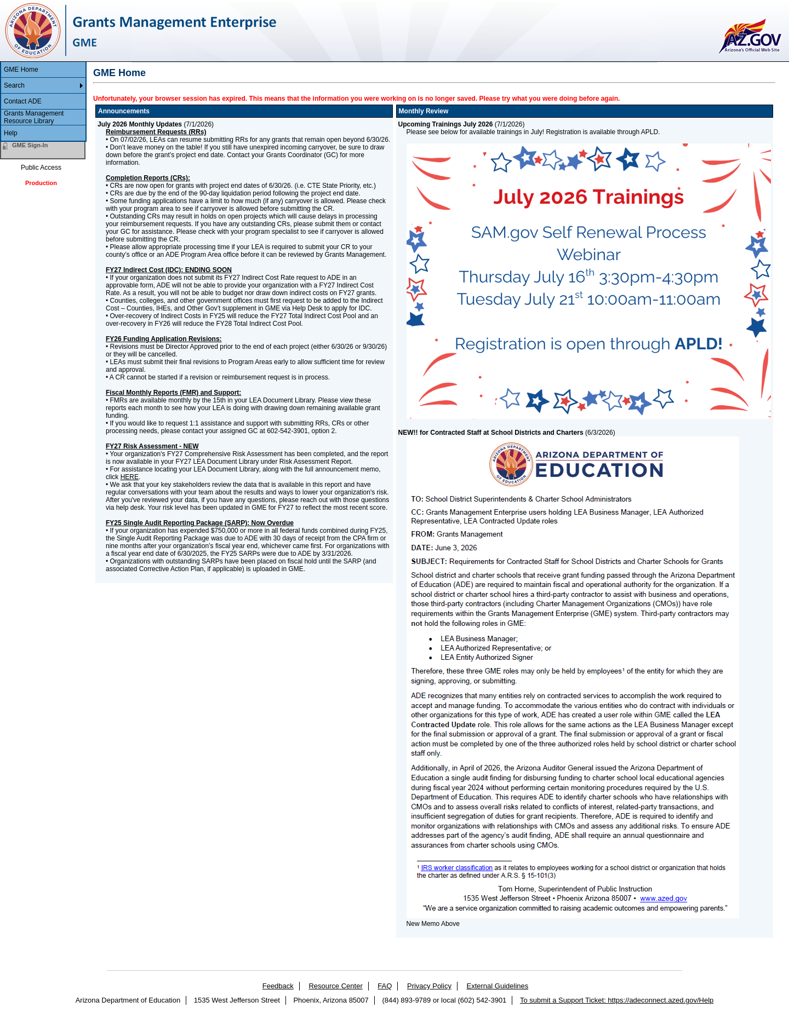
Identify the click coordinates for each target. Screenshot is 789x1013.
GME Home (21, 69)
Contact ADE (23, 101)
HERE (130, 477)
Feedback (278, 986)
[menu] (43, 102)
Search (14, 85)
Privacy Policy (429, 986)
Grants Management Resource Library (34, 117)
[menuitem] (43, 70)
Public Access (41, 167)
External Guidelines (498, 986)
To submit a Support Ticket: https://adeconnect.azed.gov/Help (616, 1000)
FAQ (385, 986)
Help (11, 133)
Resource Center (335, 986)
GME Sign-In (30, 145)
